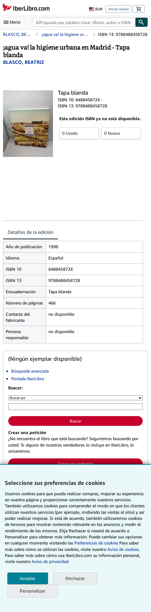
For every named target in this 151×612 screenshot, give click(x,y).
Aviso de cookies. (123, 549)
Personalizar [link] (32, 590)
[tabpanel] (73, 292)
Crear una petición (75, 463)
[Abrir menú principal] (13, 22)
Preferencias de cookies (96, 542)
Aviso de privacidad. (50, 561)
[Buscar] (141, 22)
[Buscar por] (75, 397)
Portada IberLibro (27, 378)
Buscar (76, 421)
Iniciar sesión (118, 9)
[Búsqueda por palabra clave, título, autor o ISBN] (75, 406)
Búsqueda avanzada (30, 371)
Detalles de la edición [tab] (30, 232)
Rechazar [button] (75, 578)
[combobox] (83, 22)
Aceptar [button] (28, 578)
